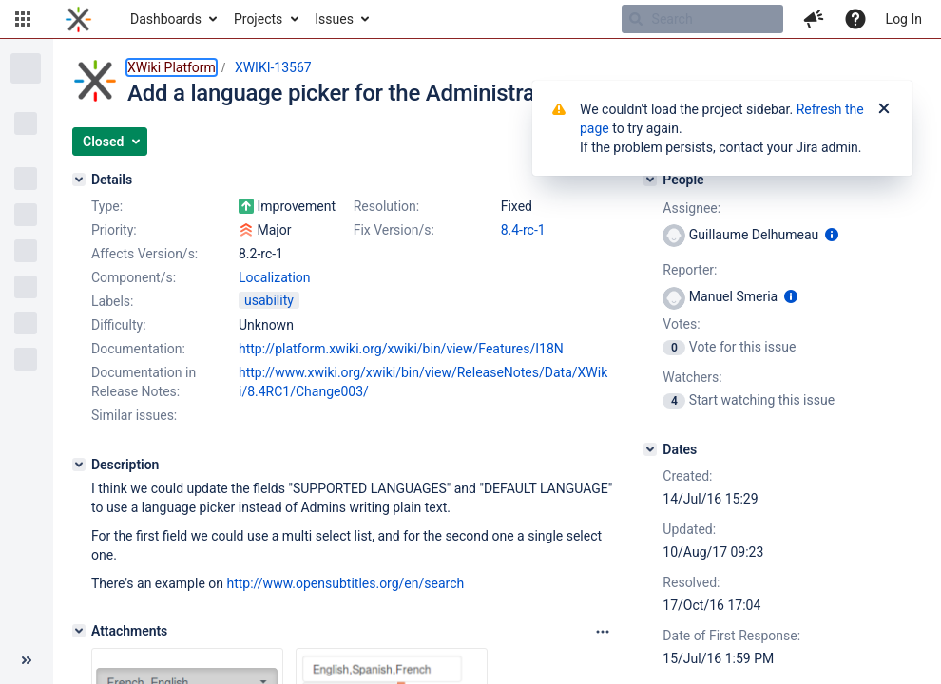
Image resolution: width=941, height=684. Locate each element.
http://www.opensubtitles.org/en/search (345, 583)
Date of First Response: (731, 635)
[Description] (79, 464)
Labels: (112, 301)
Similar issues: (134, 415)
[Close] (883, 109)
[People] (650, 179)
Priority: (114, 230)
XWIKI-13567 (273, 67)
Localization (275, 277)
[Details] (79, 179)
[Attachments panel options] (602, 631)
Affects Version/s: (144, 253)
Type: (107, 206)
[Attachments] (79, 630)
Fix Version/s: (394, 230)
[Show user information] (831, 234)
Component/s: (133, 277)
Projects (258, 19)
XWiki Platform (171, 67)
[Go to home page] (78, 19)
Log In (904, 19)
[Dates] (650, 449)
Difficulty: (118, 324)
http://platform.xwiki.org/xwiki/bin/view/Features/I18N (401, 348)
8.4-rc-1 (523, 230)
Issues (334, 19)
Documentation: (138, 348)
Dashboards (166, 19)
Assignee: (691, 208)
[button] (23, 19)
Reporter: (690, 269)
